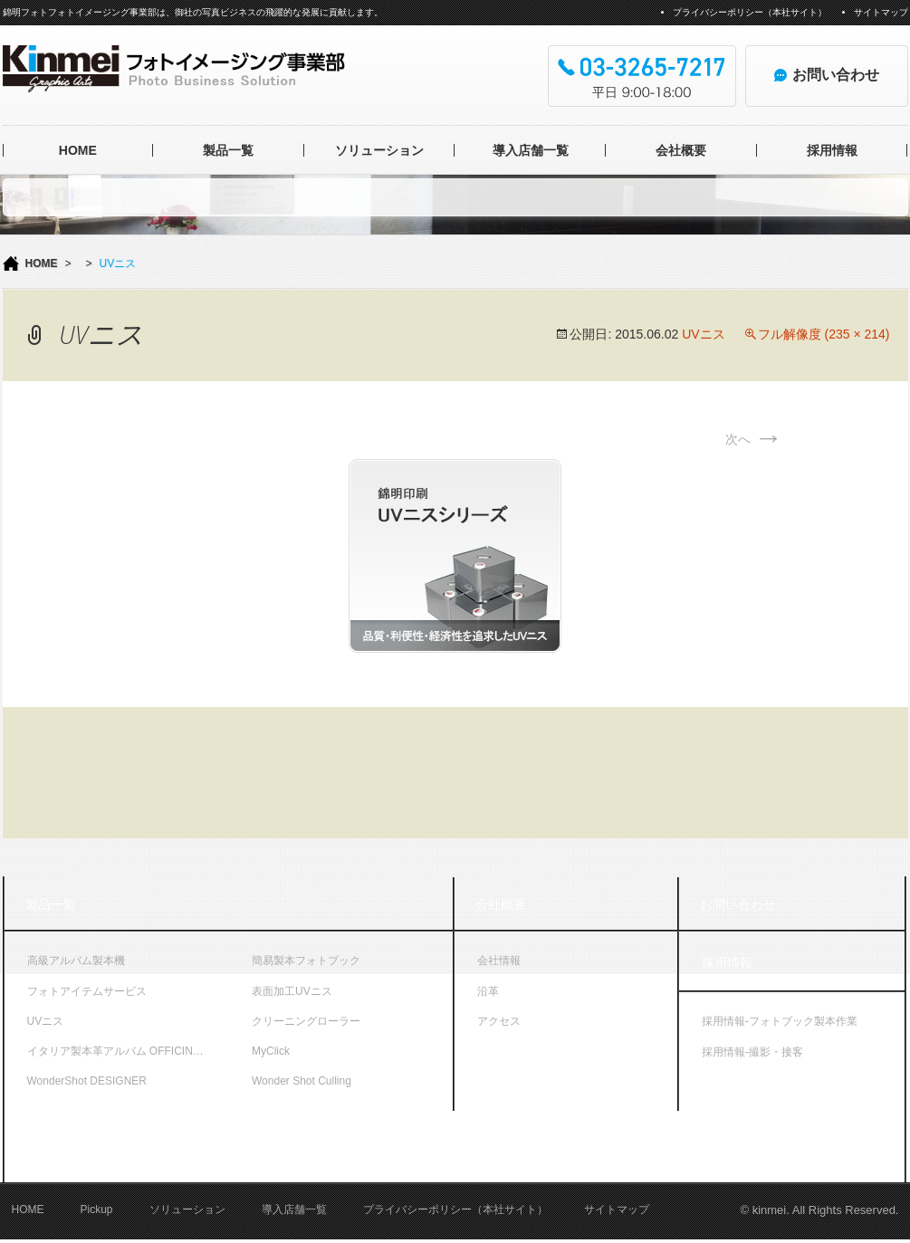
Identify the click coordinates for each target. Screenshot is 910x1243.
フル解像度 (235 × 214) (824, 334)
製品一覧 (228, 150)
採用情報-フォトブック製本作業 (779, 1021)
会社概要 (681, 150)
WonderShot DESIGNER (87, 1081)
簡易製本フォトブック (306, 960)
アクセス (499, 1021)
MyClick (271, 1051)
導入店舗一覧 (531, 150)
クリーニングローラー (306, 1021)
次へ (754, 439)
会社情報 (499, 960)
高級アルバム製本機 (76, 960)
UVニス (703, 334)
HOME (78, 150)
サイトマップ (881, 12)
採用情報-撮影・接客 (752, 1052)
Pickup (97, 1213)
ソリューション (379, 150)
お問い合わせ (738, 904)
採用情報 (832, 150)
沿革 (488, 991)
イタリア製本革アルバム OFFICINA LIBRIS (128, 1051)
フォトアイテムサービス (87, 991)
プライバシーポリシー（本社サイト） (750, 12)
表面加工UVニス (292, 991)
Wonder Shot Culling (301, 1081)
